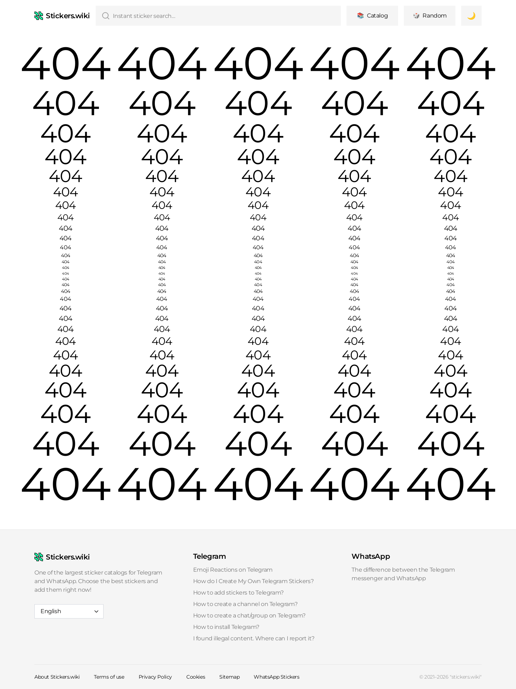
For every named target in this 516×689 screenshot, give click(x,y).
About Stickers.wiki (57, 677)
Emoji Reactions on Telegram (233, 569)
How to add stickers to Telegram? (238, 592)
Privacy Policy (155, 677)
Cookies (195, 677)
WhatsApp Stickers (276, 677)
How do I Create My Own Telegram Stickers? (253, 581)
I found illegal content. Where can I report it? (254, 638)
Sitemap (229, 677)
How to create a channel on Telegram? (245, 604)
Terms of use (109, 677)
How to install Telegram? (226, 627)
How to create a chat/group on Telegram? (249, 615)
